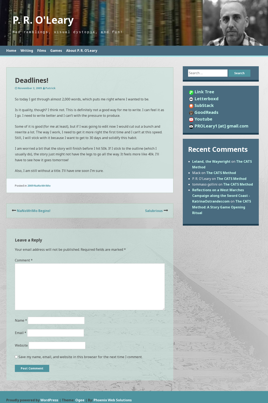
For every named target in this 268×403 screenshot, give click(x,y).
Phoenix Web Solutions (113, 400)
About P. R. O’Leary (81, 50)
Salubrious (154, 210)
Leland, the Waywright (211, 161)
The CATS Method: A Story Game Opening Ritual (221, 207)
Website (21, 345)
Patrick (50, 88)
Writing (27, 50)
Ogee (79, 400)
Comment (24, 260)
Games (56, 50)
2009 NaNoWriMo (39, 185)
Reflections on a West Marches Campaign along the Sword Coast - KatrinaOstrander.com (221, 196)
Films (41, 50)
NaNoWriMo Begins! (33, 210)
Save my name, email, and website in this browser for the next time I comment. (80, 357)
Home (11, 50)
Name (21, 320)
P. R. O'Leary (43, 20)
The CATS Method (221, 172)
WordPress (49, 400)
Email (20, 332)
